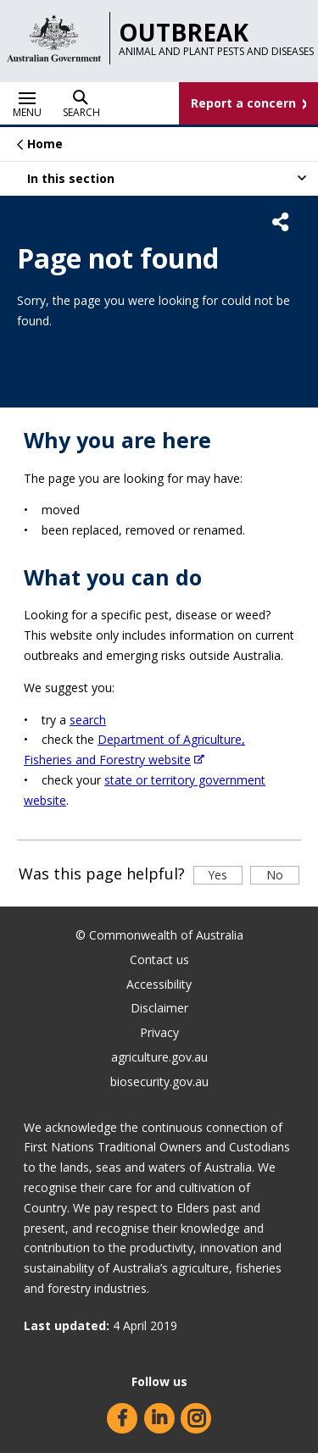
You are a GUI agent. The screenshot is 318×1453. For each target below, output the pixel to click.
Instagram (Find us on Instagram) (196, 1418)
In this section (70, 183)
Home (45, 144)
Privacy (159, 1032)
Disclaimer (159, 1008)
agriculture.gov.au (159, 1057)
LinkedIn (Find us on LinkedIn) (159, 1418)
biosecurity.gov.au (159, 1081)
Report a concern (243, 103)
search (88, 720)
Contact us (159, 959)
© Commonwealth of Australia (159, 935)
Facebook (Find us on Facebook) (122, 1418)
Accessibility (159, 984)
